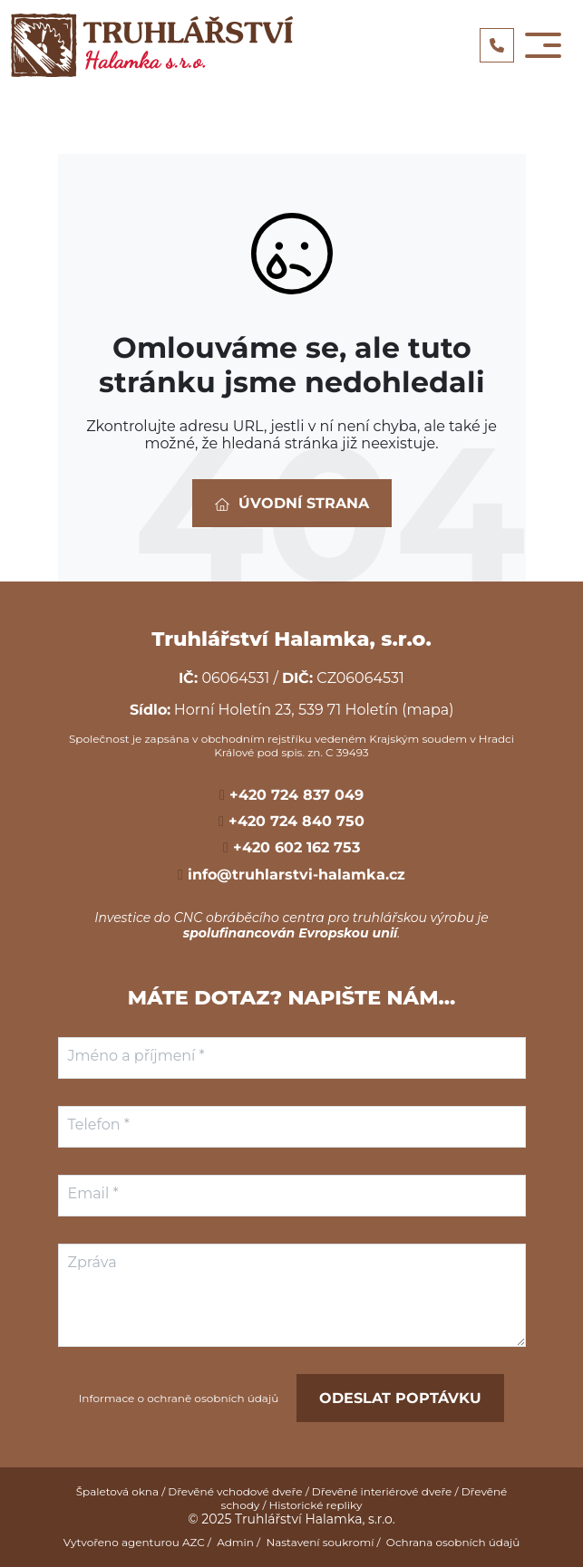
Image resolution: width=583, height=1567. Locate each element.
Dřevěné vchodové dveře (235, 1491)
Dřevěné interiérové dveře (382, 1491)
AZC (193, 1542)
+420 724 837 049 (294, 794)
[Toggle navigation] (543, 45)
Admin (235, 1542)
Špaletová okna (117, 1491)
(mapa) (427, 709)
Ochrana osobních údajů (453, 1542)
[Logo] (152, 45)
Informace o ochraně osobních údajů (179, 1398)
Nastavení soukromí (320, 1542)
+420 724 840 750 (294, 821)
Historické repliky (316, 1505)
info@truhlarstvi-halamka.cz (294, 874)
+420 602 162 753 (294, 847)
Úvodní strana (292, 503)
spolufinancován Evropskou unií (290, 933)
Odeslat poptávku (400, 1398)
